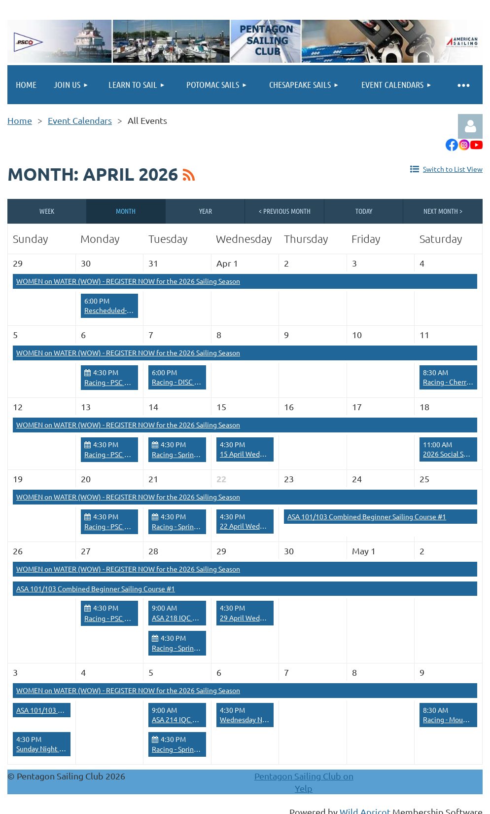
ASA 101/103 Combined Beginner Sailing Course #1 (366, 516)
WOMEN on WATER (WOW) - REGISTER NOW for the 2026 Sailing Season (128, 280)
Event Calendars (80, 120)
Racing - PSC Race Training (125, 382)
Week (46, 210)
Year (205, 210)
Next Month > (442, 210)
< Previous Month (285, 210)
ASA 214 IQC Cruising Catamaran (202, 719)
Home (19, 120)
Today (363, 210)
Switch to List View (453, 168)
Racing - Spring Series (185, 454)
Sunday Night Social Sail (53, 748)
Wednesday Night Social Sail (263, 719)
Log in (470, 126)
